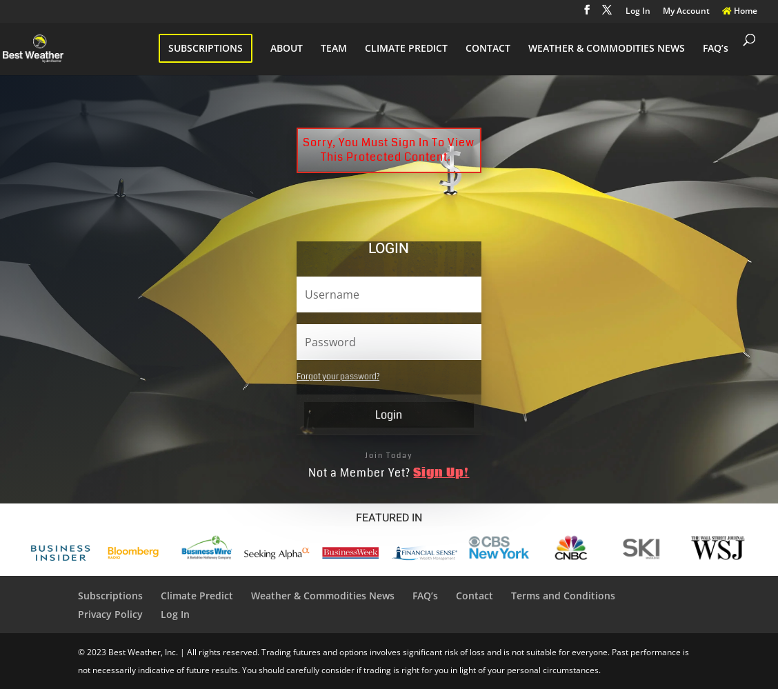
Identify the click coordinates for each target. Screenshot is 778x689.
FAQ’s (715, 48)
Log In (638, 12)
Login (388, 415)
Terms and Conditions (563, 595)
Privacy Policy (110, 614)
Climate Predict (197, 595)
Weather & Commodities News (323, 595)
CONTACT (488, 48)
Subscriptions (110, 595)
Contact (474, 595)
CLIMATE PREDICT (406, 48)
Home (739, 12)
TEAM (334, 48)
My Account (686, 12)
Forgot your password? (338, 377)
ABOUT (286, 48)
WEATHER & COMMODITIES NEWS (606, 48)
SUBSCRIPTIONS (205, 47)
